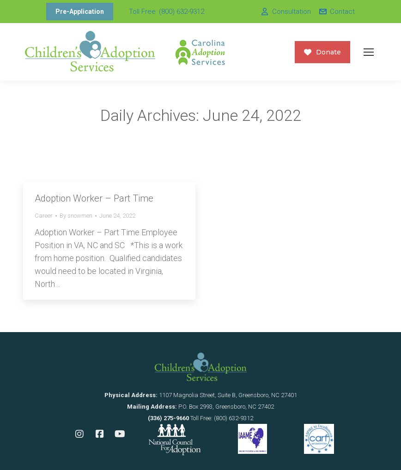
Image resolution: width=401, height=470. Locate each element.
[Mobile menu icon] (368, 52)
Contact (336, 12)
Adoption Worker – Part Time (94, 198)
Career (44, 215)
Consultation (285, 12)
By (76, 215)
